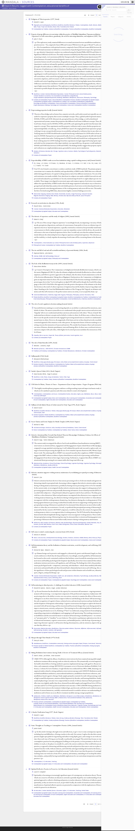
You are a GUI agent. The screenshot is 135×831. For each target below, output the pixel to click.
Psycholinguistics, (91, 151)
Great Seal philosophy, (39, 299)
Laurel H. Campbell (40, 772)
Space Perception (85, 195)
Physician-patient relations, (66, 628)
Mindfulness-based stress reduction (44, 699)
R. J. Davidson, (61, 163)
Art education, (38, 790)
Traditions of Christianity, (40, 351)
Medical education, (46, 628)
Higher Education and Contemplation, (56, 400)
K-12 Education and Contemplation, (43, 707)
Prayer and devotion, (47, 27)
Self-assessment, (91, 628)
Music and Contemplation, (59, 398)
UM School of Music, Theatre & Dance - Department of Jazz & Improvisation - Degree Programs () (67, 384)
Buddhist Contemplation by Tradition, (78, 297)
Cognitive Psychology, (77, 463)
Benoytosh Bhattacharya (41, 359)
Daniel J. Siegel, (51, 588)
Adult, (35, 194)
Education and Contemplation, (78, 707)
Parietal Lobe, (62, 195)
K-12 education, (47, 761)
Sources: (5, 8)
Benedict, (37, 346)
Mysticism (91, 243)
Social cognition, (75, 335)
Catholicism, (78, 351)
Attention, (58, 522)
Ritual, (54, 27)
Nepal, (81, 643)
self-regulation (58, 630)
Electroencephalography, (79, 522)
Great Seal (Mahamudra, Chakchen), (44, 295)
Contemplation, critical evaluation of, (44, 243)
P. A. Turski (45, 165)
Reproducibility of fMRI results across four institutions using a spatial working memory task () (66, 160)
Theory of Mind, (59, 335)
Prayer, (39, 27)
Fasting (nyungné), (95, 646)
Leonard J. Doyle (45, 346)
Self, (44, 256)
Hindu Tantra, (71, 430)
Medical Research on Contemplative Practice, (45, 705)
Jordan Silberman (61, 588)
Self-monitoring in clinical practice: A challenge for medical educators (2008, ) (61, 585)
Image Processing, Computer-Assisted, (81, 194)
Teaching (54, 761)
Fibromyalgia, (99, 463)
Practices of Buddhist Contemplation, (79, 29)
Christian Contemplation (88, 351)
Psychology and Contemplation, (58, 105)
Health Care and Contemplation (60, 467)
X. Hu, (89, 163)
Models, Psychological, (80, 151)
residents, (51, 630)
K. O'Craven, (52, 163)
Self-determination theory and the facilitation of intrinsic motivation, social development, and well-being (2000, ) (69, 546)
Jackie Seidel (38, 728)
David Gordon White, (40, 374)
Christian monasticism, (60, 348)
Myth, (35, 27)
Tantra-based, (38, 412)
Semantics (36, 153)
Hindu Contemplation (81, 430)
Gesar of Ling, (60, 718)
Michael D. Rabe (39, 424)
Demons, (95, 25)
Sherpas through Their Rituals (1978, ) (45, 638)
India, (62, 362)
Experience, (85, 243)
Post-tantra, (88, 295)
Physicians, (78, 628)
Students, (45, 630)
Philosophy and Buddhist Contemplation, (57, 299)
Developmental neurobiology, (54, 537)
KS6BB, (41, 256)
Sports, (50, 577)
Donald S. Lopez (39, 22)
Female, (56, 194)
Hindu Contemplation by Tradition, (43, 430)
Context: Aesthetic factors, (49, 790)
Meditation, (101, 25)
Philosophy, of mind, (78, 295)
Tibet (92, 295)
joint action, (67, 335)
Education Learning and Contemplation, (63, 793)
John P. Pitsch (38, 39)
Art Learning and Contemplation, (99, 793)
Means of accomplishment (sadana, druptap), (77, 362)
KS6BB (68, 348)
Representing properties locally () (46, 110)
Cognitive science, (63, 151)
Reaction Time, (100, 151)
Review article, (63, 697)
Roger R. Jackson (52, 374)
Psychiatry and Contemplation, (85, 703)
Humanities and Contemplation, (94, 398)
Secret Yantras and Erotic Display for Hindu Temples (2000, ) (55, 422)
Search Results (12, 8)
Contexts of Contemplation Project (43, 155)
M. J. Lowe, (95, 163)
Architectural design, (39, 427)
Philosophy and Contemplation (60, 258)
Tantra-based (93, 362)
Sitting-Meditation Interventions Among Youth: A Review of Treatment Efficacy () (62, 653)
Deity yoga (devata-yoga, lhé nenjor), (50, 362)
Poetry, (46, 377)
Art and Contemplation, (40, 400)
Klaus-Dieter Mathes (40, 266)
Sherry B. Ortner (39, 640)
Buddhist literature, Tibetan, (72, 25)
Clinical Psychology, (54, 463)
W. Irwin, (69, 163)
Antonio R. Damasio (40, 535)
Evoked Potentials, (92, 522)
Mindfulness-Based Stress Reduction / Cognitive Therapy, (72, 705)
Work (60, 577)
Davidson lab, (50, 194)
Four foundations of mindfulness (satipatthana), (64, 96)
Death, (91, 25)
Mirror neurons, (43, 335)
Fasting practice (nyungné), (71, 643)
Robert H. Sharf (38, 219)
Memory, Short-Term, (52, 524)
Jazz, (82, 394)
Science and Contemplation (96, 540)
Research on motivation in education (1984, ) (47, 203)
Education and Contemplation (60, 211)
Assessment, (37, 628)
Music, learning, (99, 394)
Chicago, (55, 151)
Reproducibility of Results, (73, 195)
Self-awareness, (100, 628)
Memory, (56, 195)
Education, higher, (76, 394)
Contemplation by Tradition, (41, 29)
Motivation (67, 209)
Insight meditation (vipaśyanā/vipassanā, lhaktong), (48, 97)
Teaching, (78, 790)
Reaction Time (88, 524)
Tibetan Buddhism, (39, 297)
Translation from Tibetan (67, 27)
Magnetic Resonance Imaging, (42, 195)
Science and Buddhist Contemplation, (66, 103)
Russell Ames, (38, 206)
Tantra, (61, 377)
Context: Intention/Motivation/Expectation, (52, 94)
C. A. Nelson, (76, 163)
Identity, (36, 256)
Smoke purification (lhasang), (72, 718)
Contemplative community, (56, 643)
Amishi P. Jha (38, 477)
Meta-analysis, (81, 696)
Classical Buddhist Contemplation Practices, (63, 100)
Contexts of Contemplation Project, (43, 100)
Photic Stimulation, (79, 524)
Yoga (68, 377)
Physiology (101, 537)
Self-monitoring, (38, 630)
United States (85, 790)
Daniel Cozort (38, 408)
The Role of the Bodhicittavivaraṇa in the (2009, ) (52, 264)
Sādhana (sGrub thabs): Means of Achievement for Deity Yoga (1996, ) (58, 405)
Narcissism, (80, 97)
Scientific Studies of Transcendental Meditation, (46, 703)
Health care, (61, 576)
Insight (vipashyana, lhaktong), (42, 105)
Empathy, (36, 335)
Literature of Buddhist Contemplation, (59, 29)
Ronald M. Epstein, (40, 588)
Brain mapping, (41, 194)
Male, (52, 195)
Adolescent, (37, 522)
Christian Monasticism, (69, 351)
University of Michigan (40, 395)
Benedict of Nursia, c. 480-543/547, (43, 348)
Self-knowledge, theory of (52, 256)
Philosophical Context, (39, 245)
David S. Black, (38, 655)
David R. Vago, (38, 440)
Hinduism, (48, 427)
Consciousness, (42, 537)
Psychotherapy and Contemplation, (97, 705)
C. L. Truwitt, (37, 165)
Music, (92, 394)
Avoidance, (46, 463)
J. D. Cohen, (44, 163)
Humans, (70, 151)
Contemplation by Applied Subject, (43, 101)
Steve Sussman (55, 655)
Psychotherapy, (84, 576)
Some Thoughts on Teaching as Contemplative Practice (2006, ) (56, 725)
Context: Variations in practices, (42, 96)
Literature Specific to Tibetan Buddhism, (44, 364)
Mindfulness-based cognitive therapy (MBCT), (46, 697)
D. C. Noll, (84, 163)
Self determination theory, (41, 577)
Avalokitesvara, (38, 643)
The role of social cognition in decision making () (51, 304)
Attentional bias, (38, 463)
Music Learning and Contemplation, (76, 398)
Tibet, (58, 27)
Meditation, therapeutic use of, (68, 696)
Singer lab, (51, 335)
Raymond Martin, (39, 253)
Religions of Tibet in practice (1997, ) (45, 19)
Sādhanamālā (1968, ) (39, 356)
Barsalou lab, (49, 151)
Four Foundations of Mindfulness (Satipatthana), (80, 101)
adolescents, (37, 696)
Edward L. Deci (49, 550)
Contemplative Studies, (64, 394)
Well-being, (55, 577)
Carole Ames (46, 206)
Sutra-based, (91, 643)
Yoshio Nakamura (49, 440)
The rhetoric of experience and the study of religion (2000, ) (55, 216)
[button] (132, 2)
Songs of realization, (53, 377)
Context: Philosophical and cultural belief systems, (78, 94)
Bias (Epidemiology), (66, 522)
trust (81, 335)
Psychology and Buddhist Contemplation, (45, 103)
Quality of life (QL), (94, 576)
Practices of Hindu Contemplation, (43, 702)
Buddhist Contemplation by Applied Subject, (87, 100)
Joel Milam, (47, 655)
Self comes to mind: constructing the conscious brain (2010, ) (52, 532)
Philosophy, (87, 97)
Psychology (93, 97)
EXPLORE (125, 2)
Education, (61, 209)
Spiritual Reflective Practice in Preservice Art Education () (54, 769)
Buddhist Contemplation (95, 29)
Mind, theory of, (93, 537)
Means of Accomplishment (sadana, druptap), (82, 364)
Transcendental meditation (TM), (76, 697)
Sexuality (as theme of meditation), (64, 427)
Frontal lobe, (62, 194)
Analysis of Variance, (39, 151)
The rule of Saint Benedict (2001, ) (44, 343)
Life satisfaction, (69, 576)
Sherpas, (85, 643)
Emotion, (65, 537)
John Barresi (49, 253)
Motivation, (77, 576)
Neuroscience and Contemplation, (80, 540)
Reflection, (84, 628)
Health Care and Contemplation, (61, 707)
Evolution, (76, 537)
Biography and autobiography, (42, 25)
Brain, (35, 537)
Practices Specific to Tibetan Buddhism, (44, 646)
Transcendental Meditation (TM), (67, 703)
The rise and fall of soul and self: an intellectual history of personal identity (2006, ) (59, 250)
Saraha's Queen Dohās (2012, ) (45, 371)
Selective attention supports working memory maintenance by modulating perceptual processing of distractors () (69, 473)
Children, (43, 696)
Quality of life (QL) (53, 465)
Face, (98, 522)
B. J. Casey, (37, 163)
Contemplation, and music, (50, 394)
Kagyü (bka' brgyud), (60, 295)
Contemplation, (84, 25)
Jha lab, (41, 524)
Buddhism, (54, 25)
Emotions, (70, 537)
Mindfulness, (73, 97)
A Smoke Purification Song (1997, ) (47, 712)
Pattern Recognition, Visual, (66, 524)
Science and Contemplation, (74, 105)
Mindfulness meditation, (99, 696)
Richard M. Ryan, (39, 550)
